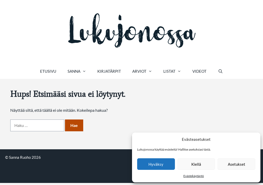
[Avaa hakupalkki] (220, 71)
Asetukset (236, 164)
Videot (199, 71)
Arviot (145, 71)
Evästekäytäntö (193, 176)
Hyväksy (155, 164)
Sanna (80, 71)
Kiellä (196, 164)
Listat (175, 71)
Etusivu (48, 71)
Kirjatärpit (109, 71)
